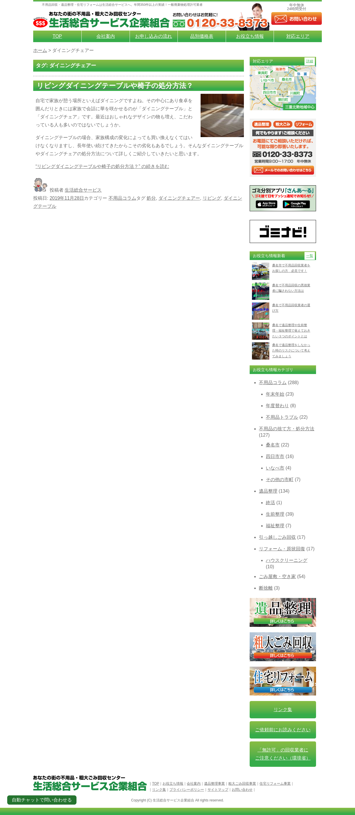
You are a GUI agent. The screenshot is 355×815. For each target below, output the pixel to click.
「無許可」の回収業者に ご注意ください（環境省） (283, 753)
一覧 (309, 256)
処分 (151, 198)
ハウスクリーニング (286, 560)
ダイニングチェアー (179, 198)
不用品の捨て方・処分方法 (286, 428)
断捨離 (266, 588)
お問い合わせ (242, 790)
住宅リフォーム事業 (275, 784)
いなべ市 (275, 468)
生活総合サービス (83, 190)
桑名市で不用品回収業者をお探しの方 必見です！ (291, 267)
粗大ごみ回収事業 (242, 784)
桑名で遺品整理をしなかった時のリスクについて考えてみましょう (291, 350)
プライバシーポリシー (186, 790)
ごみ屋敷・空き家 (277, 576)
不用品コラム (122, 198)
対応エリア (297, 36)
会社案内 (105, 36)
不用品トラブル (282, 417)
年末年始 (275, 394)
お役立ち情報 (250, 36)
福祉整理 (275, 525)
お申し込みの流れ (153, 36)
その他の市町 (280, 479)
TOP (57, 36)
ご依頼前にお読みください (283, 729)
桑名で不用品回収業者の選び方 (291, 307)
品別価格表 (201, 36)
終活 (270, 502)
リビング (212, 198)
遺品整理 (268, 491)
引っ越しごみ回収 (277, 537)
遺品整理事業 (214, 784)
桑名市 (273, 444)
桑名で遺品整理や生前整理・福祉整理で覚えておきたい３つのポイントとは (291, 330)
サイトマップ (218, 790)
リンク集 (283, 709)
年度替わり (277, 405)
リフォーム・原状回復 (282, 548)
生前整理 (275, 514)
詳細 (309, 61)
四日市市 (275, 456)
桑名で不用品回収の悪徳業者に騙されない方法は (291, 287)
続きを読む (102, 166)
